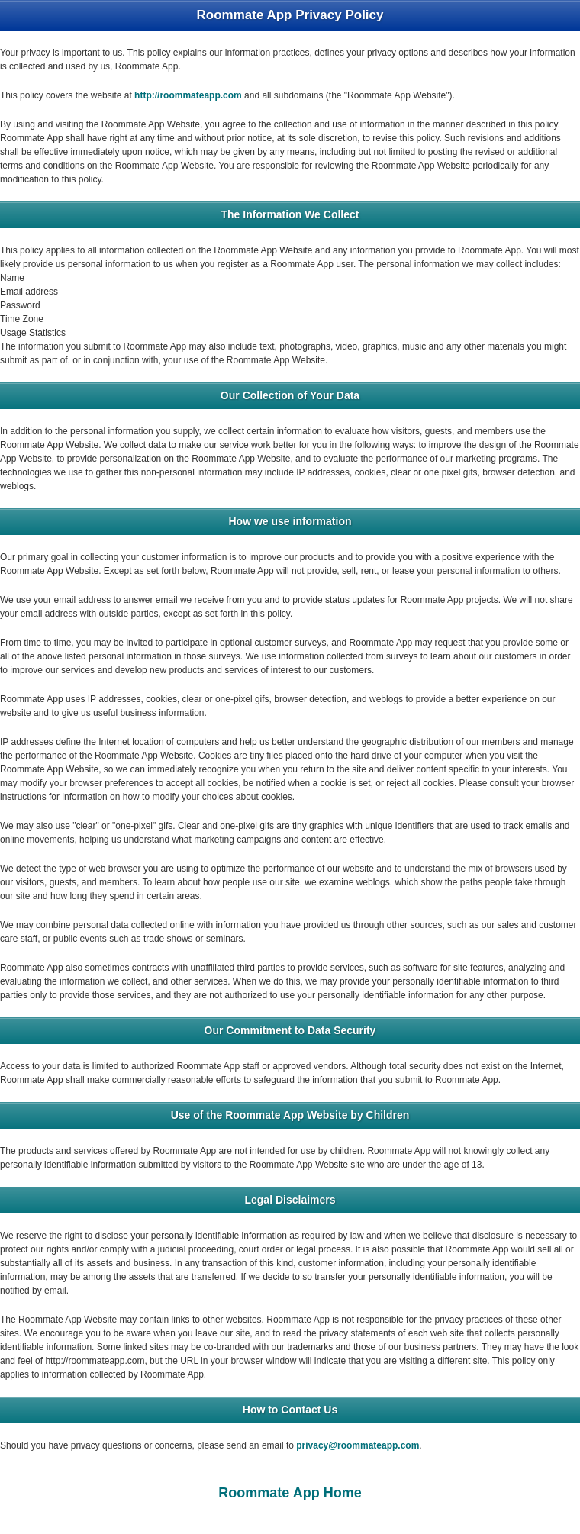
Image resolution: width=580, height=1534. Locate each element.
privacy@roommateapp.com (357, 1445)
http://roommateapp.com (188, 95)
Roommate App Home (289, 1492)
